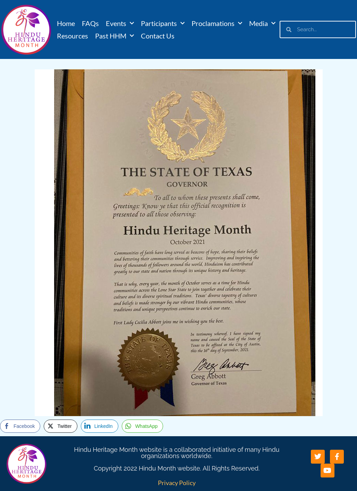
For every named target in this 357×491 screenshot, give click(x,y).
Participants (163, 23)
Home (66, 23)
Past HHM (114, 36)
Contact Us (158, 36)
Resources (72, 36)
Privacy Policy (177, 482)
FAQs (90, 23)
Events (120, 23)
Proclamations (217, 23)
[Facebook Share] (20, 426)
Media (262, 23)
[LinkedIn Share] (99, 426)
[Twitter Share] (60, 426)
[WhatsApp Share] (142, 426)
